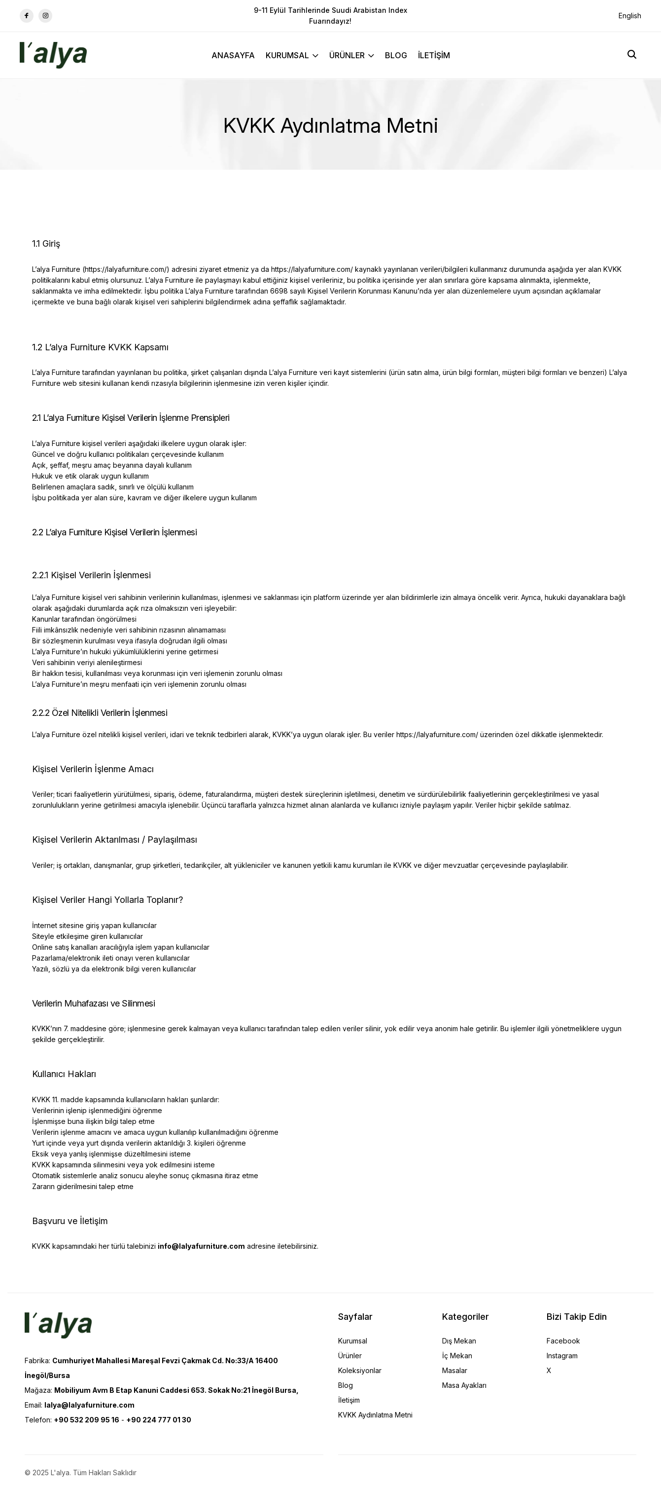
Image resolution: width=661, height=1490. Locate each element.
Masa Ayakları (464, 1385)
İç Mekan (457, 1355)
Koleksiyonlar (360, 1370)
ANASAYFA (233, 55)
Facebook (563, 1341)
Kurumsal (352, 1341)
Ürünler (350, 1355)
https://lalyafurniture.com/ (126, 269)
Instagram (562, 1355)
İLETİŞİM (434, 55)
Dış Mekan (459, 1341)
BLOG (396, 55)
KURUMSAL (292, 55)
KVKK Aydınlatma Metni (375, 1415)
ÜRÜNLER (351, 55)
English (630, 15)
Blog (345, 1385)
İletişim (349, 1400)
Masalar (454, 1370)
